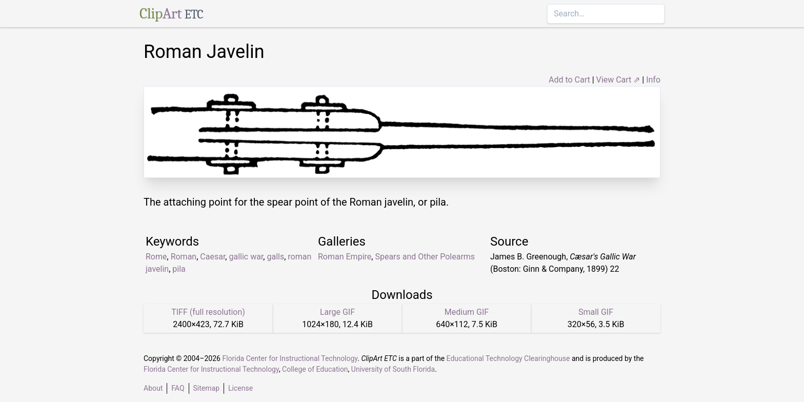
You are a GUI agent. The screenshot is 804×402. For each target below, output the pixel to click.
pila (178, 269)
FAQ (177, 388)
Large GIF (337, 312)
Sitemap (206, 388)
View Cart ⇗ (618, 80)
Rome (156, 257)
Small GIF (595, 312)
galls (275, 257)
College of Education (315, 369)
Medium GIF (467, 312)
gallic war (246, 257)
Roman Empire (344, 257)
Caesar (212, 257)
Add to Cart (569, 80)
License (240, 388)
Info (653, 80)
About (153, 388)
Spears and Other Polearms (425, 257)
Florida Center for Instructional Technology (289, 358)
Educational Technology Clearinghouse (508, 358)
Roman (184, 257)
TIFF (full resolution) (208, 312)
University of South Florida (393, 369)
